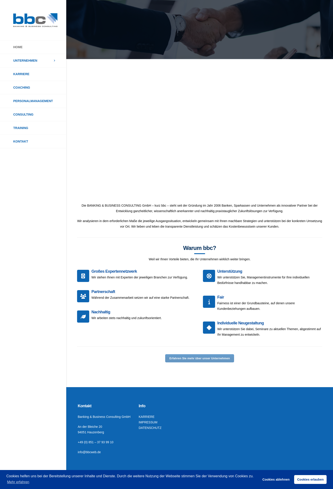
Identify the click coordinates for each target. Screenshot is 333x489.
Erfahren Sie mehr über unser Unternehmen (199, 358)
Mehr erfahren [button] (18, 482)
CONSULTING (23, 114)
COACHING (21, 87)
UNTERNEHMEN (25, 60)
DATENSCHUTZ (150, 428)
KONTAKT (20, 141)
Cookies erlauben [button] (310, 479)
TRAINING (20, 128)
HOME (18, 47)
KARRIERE (21, 74)
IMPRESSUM (148, 422)
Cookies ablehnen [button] (275, 479)
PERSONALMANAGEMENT (33, 101)
